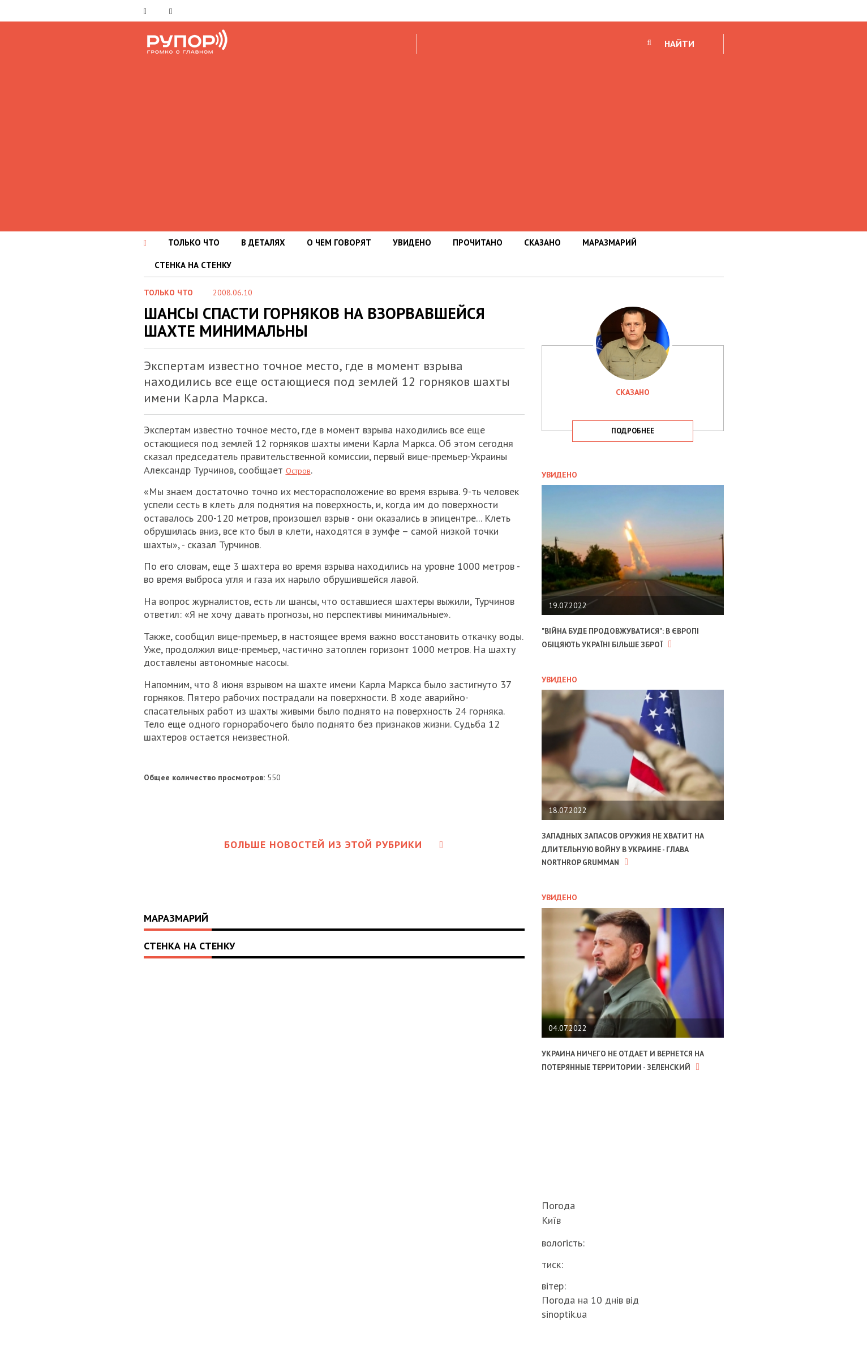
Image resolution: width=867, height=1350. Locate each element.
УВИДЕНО (412, 242)
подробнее (632, 431)
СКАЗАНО (542, 242)
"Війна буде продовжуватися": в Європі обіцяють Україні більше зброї (626, 643)
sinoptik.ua (564, 1314)
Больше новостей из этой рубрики (334, 844)
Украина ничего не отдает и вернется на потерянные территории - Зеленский (615, 1092)
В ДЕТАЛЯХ (263, 242)
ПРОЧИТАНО (478, 242)
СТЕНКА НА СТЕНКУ (192, 265)
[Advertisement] (433, 141)
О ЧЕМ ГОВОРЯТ (339, 242)
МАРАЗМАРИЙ (609, 242)
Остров (301, 469)
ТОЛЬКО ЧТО (194, 242)
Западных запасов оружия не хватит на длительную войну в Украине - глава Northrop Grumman (625, 868)
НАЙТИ (679, 43)
